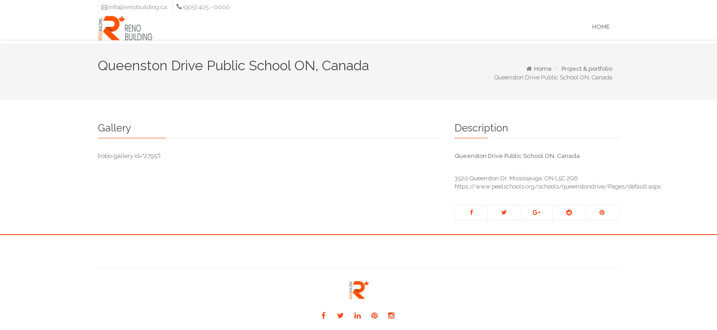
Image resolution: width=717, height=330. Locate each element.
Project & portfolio (587, 68)
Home (601, 26)
